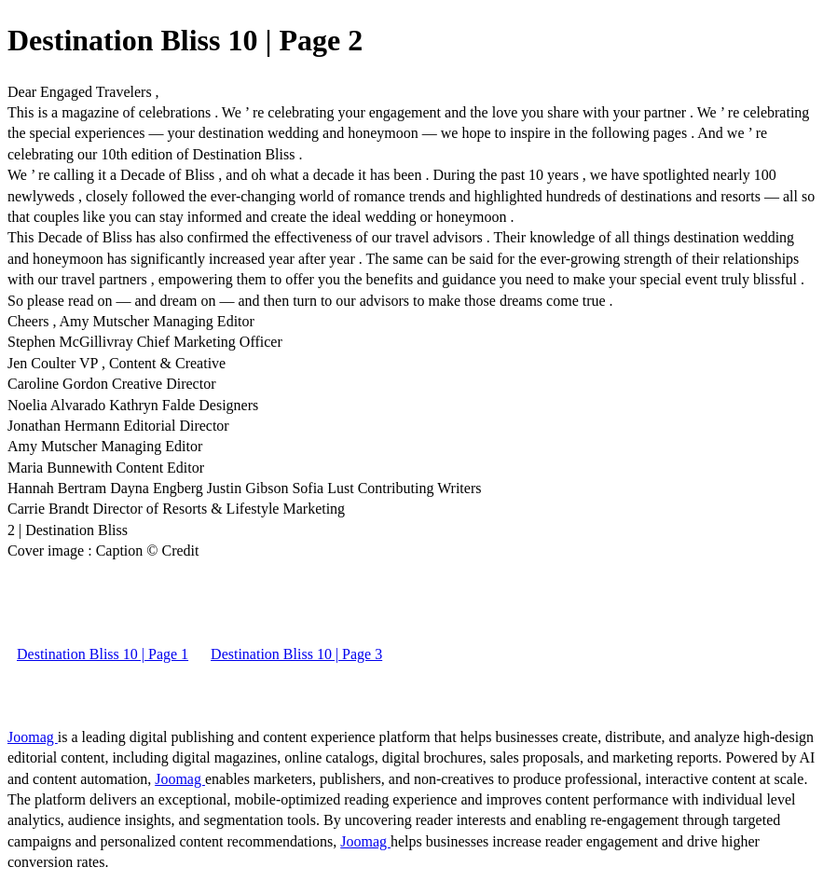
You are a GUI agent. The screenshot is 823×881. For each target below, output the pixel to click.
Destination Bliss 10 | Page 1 (102, 654)
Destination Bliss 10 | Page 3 (296, 654)
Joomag (32, 737)
